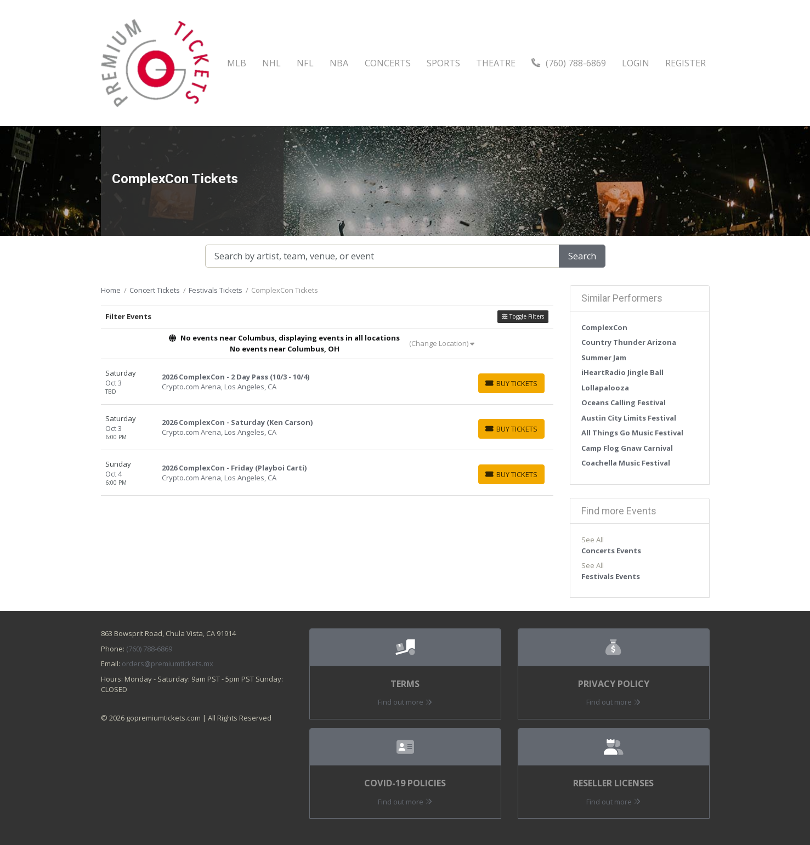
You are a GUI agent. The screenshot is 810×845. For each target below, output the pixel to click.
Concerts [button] (388, 63)
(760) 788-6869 (568, 63)
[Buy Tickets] (511, 383)
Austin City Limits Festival (628, 418)
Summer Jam (603, 357)
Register (685, 63)
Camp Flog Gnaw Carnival (627, 448)
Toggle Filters (522, 316)
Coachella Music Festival (625, 463)
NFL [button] (305, 63)
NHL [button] (271, 63)
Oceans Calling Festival (623, 402)
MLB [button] (236, 63)
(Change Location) (441, 343)
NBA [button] (339, 63)
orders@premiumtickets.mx (167, 663)
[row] (327, 382)
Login (635, 63)
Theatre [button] (496, 63)
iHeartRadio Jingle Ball (622, 372)
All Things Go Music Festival (632, 433)
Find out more (405, 702)
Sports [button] (443, 63)
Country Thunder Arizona (628, 342)
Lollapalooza (605, 388)
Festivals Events (610, 576)
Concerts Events (611, 550)
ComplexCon (604, 327)
